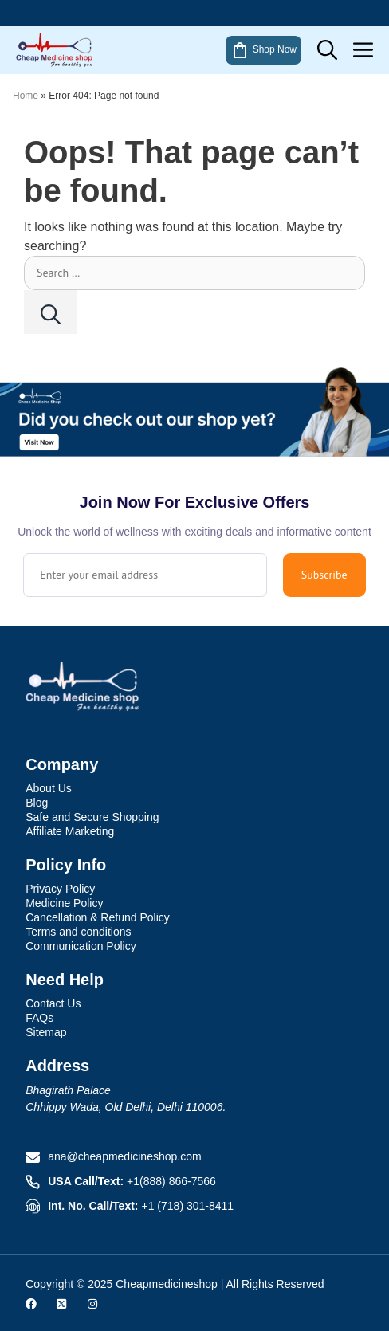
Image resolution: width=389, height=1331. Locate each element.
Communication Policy (81, 946)
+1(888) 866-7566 (171, 1181)
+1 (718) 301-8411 (188, 1205)
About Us (49, 788)
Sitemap (46, 1032)
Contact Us (53, 1003)
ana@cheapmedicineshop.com (124, 1156)
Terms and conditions (78, 931)
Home (25, 95)
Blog (37, 802)
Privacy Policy (60, 888)
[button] (327, 50)
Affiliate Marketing (70, 831)
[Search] (50, 312)
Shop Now (263, 50)
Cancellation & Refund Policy (98, 917)
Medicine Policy (64, 903)
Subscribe (324, 574)
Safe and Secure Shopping (92, 817)
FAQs (39, 1017)
